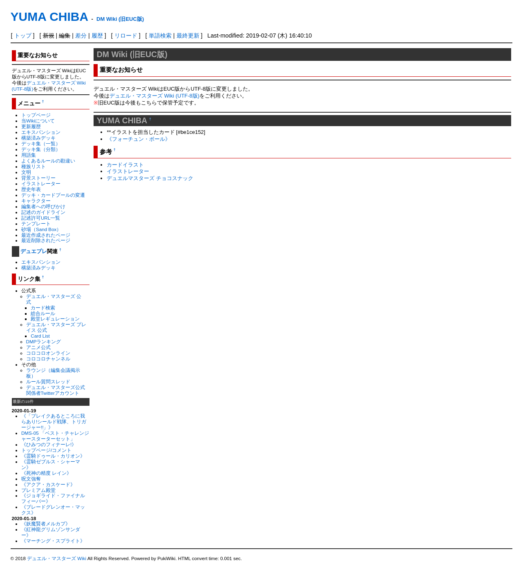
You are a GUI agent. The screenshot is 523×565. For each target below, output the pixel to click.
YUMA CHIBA (49, 16)
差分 (81, 35)
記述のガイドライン (43, 212)
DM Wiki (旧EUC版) (120, 19)
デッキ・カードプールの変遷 (53, 195)
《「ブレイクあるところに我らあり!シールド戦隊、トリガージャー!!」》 (53, 421)
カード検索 (43, 307)
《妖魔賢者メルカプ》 (45, 523)
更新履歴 (31, 126)
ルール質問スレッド (48, 381)
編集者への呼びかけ (43, 206)
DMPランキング (43, 341)
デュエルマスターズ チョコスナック (150, 178)
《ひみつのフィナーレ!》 (48, 444)
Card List (40, 335)
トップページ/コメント (46, 450)
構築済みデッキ (38, 137)
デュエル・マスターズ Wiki (56, 558)
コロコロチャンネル (48, 358)
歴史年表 (31, 189)
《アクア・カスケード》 (48, 484)
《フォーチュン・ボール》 (138, 139)
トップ (22, 35)
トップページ (36, 115)
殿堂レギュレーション (55, 318)
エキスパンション (40, 132)
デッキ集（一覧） (40, 143)
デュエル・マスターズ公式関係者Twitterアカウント (55, 390)
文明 (26, 172)
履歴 (97, 35)
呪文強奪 (31, 478)
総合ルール (43, 313)
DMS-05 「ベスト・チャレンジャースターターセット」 (55, 435)
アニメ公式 (38, 347)
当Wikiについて (38, 120)
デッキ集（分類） (40, 149)
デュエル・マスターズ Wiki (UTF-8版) (154, 96)
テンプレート (36, 223)
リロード (125, 35)
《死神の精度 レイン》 (46, 473)
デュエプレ (33, 251)
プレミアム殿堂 (38, 490)
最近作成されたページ (45, 235)
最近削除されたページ (45, 240)
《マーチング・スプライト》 (53, 540)
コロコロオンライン (48, 353)
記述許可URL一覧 (40, 217)
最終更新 (188, 35)
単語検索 (160, 35)
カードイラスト (125, 165)
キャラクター (36, 200)
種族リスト (33, 166)
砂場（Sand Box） (41, 229)
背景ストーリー (38, 177)
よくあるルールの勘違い (48, 160)
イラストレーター (40, 183)
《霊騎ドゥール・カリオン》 (53, 455)
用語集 (28, 155)
